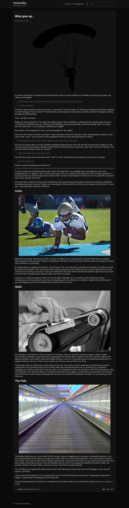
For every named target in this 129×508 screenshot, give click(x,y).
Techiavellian (19, 3)
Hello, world (107, 489)
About (67, 4)
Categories (77, 4)
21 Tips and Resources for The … (28, 489)
